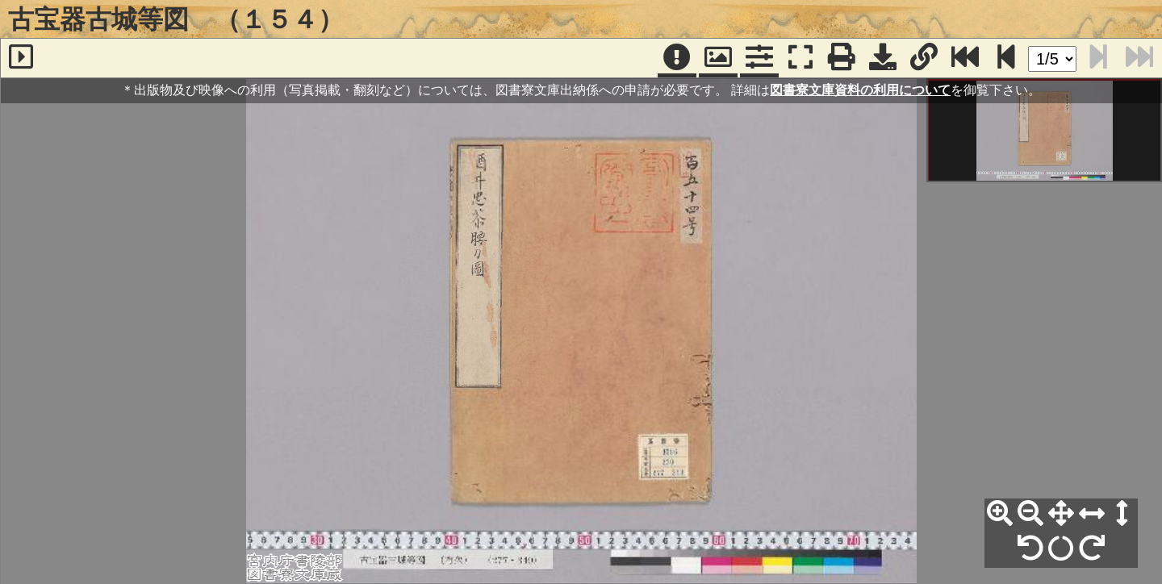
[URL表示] (924, 58)
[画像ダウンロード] (882, 58)
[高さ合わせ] (1122, 513)
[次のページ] (1006, 58)
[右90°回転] (1091, 548)
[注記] (677, 58)
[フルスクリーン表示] (800, 58)
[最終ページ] (965, 58)
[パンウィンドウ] (718, 58)
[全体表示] (1061, 513)
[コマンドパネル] (759, 58)
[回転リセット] (1061, 548)
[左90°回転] (1030, 548)
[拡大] (999, 513)
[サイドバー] (21, 58)
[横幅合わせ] (1091, 513)
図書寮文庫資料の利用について (860, 90)
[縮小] (1030, 513)
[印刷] (841, 58)
